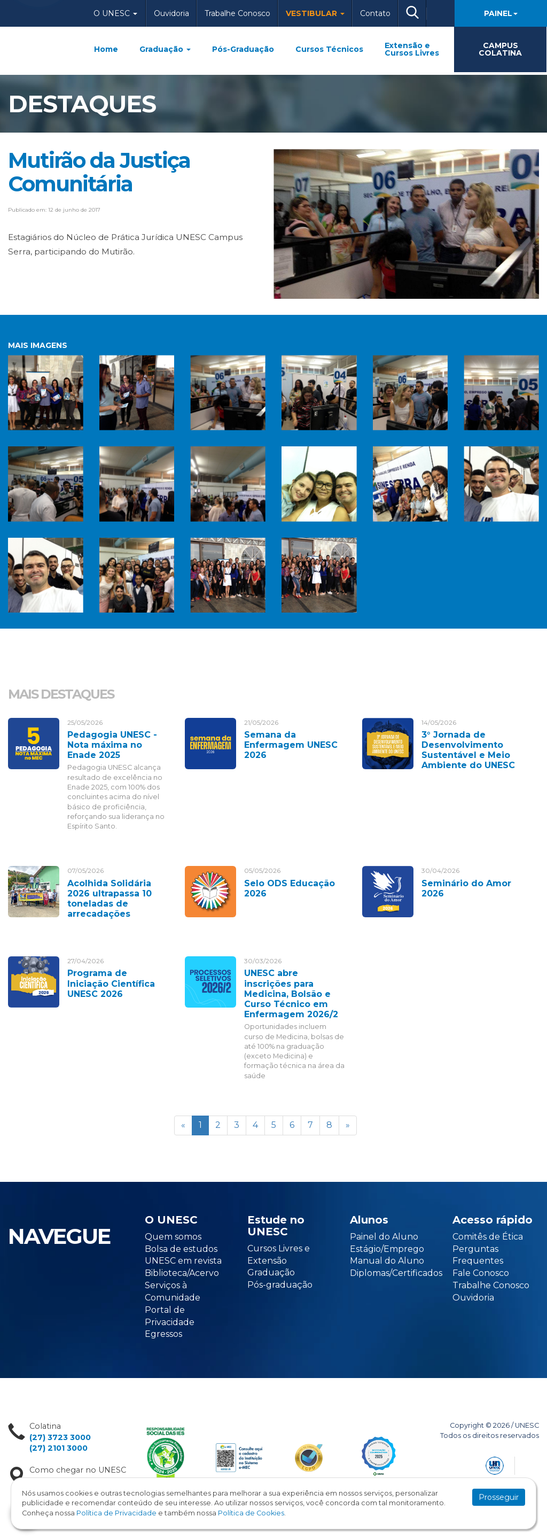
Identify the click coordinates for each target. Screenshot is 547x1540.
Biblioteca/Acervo (182, 1273)
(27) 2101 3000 (58, 1448)
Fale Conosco (480, 1273)
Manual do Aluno (387, 1261)
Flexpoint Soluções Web (532, 1464)
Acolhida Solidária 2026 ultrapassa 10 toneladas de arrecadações (109, 898)
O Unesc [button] (115, 13)
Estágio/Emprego (387, 1249)
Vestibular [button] (315, 13)
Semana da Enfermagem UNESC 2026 (291, 745)
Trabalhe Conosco (237, 13)
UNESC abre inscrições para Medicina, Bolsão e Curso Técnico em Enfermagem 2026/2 (291, 993)
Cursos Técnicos (329, 49)
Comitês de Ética (487, 1237)
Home (106, 49)
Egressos (163, 1334)
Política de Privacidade (116, 1513)
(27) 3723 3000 (60, 1437)
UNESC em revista (183, 1261)
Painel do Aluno (384, 1237)
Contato (375, 13)
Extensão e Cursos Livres (412, 49)
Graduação (165, 49)
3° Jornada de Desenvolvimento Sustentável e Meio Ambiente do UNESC (468, 750)
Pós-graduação (279, 1285)
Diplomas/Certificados (396, 1273)
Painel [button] (501, 13)
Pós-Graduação (243, 49)
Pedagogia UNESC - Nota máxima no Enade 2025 (112, 745)
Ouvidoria (171, 13)
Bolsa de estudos (181, 1249)
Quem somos (173, 1237)
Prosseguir (499, 1497)
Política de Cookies (251, 1513)
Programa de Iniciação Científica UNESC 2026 (111, 983)
